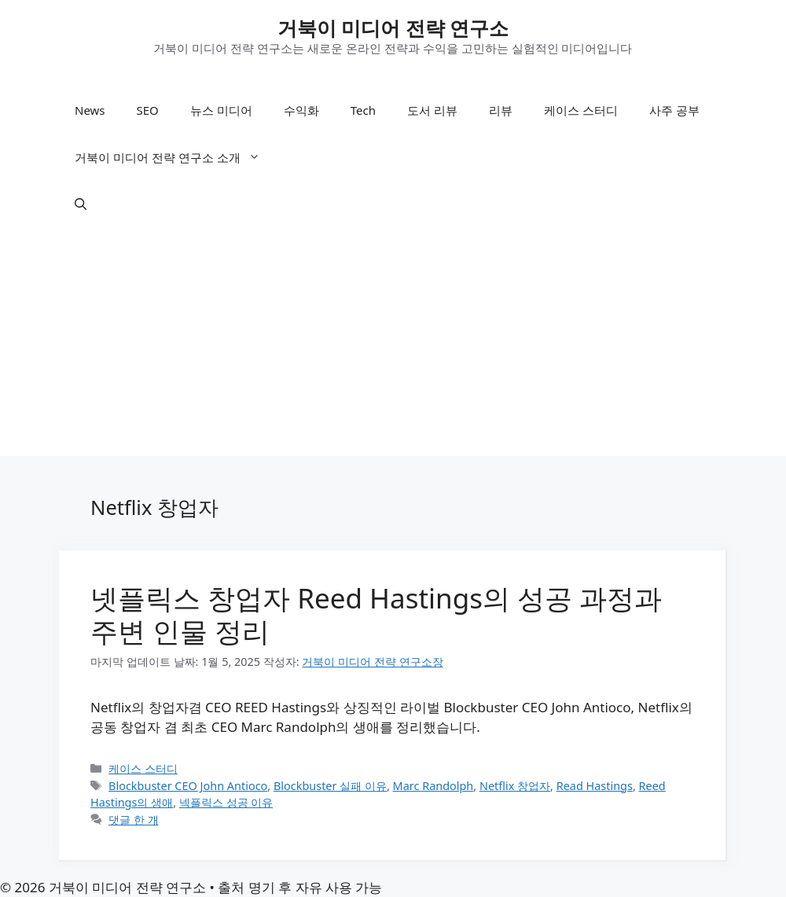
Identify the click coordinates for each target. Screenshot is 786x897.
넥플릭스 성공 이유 (226, 802)
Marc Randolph (433, 785)
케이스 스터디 (581, 110)
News (90, 110)
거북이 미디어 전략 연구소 (393, 27)
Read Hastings (594, 785)
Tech (363, 110)
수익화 (301, 110)
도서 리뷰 (432, 110)
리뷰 (500, 110)
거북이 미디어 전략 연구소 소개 (175, 157)
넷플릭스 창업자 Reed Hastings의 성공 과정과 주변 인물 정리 (376, 614)
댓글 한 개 (133, 819)
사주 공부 (674, 110)
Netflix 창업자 (514, 785)
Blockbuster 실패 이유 (330, 785)
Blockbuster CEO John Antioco (187, 785)
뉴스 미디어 (221, 110)
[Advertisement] (393, 346)
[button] (80, 204)
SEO (148, 110)
